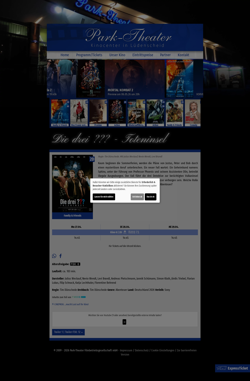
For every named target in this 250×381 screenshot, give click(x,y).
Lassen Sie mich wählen (103, 197)
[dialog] (125, 190)
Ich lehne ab (137, 197)
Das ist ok (151, 197)
